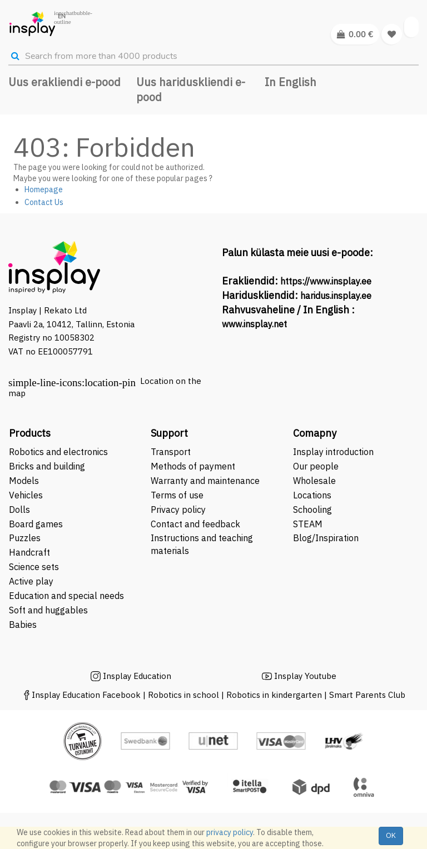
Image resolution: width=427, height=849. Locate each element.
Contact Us (43, 202)
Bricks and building (47, 466)
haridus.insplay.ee (335, 295)
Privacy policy (178, 509)
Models (24, 480)
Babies (23, 624)
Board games (36, 524)
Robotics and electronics (58, 451)
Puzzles (25, 537)
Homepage (43, 189)
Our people (316, 466)
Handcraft (29, 552)
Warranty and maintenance (206, 480)
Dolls (19, 509)
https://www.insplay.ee (325, 281)
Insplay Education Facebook (86, 695)
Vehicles (26, 495)
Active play (31, 581)
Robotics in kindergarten (275, 695)
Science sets (35, 566)
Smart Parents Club (367, 695)
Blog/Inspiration (326, 537)
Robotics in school (183, 695)
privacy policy (229, 832)
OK (391, 835)
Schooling (312, 509)
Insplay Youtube (305, 676)
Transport (171, 451)
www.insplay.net (254, 323)
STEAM (307, 524)
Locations (312, 495)
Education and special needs (66, 595)
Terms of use (177, 495)
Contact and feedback (195, 524)
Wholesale (314, 480)
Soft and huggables (48, 610)
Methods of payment (193, 466)
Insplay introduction (333, 451)
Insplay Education (137, 676)
